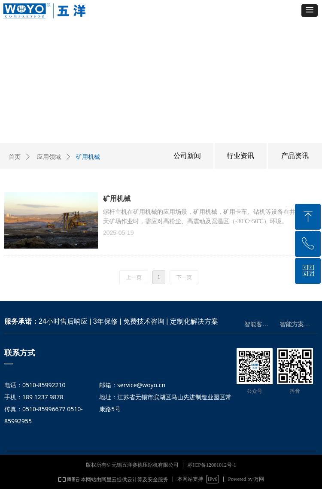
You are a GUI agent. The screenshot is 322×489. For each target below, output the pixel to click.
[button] (309, 10)
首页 (15, 157)
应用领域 (49, 157)
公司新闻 (187, 155)
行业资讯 (240, 155)
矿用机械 (117, 198)
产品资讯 (295, 155)
